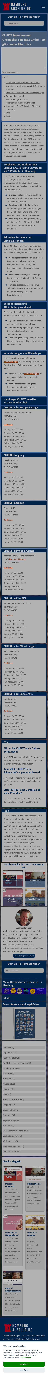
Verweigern (24, 1370)
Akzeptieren (24, 1364)
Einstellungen (25, 1357)
